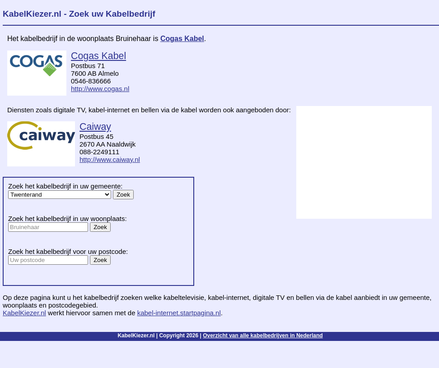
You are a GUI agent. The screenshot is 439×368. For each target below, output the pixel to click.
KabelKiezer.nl (24, 313)
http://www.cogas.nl (100, 88)
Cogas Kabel (182, 38)
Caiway (95, 126)
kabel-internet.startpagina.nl (179, 313)
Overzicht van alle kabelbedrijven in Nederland (262, 335)
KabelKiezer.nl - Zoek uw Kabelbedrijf (79, 13)
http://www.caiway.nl (109, 159)
